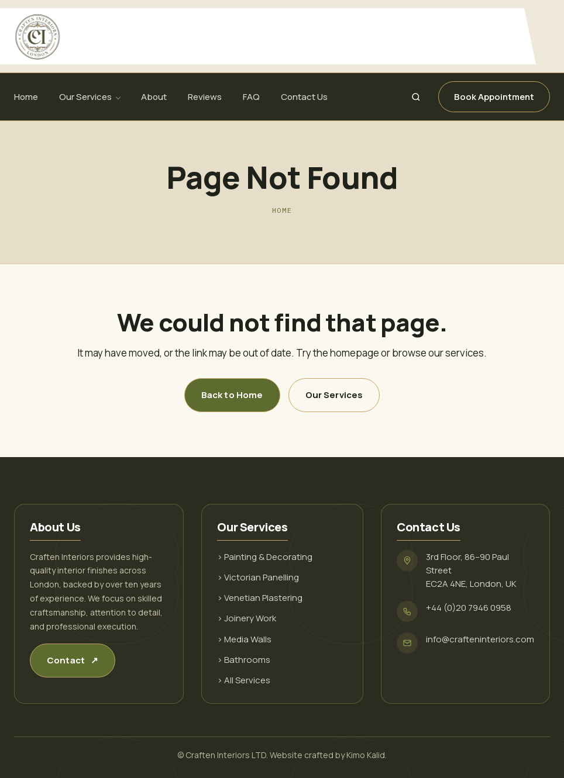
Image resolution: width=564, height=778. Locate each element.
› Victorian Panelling (258, 577)
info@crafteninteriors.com (480, 639)
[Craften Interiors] (268, 36)
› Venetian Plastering (259, 598)
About (154, 97)
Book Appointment (494, 97)
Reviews (205, 97)
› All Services (243, 680)
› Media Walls (244, 639)
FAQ (251, 97)
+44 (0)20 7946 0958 (468, 607)
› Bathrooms (243, 659)
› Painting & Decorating (264, 557)
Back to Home (232, 395)
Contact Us (304, 97)
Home (26, 97)
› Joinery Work (246, 618)
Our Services (85, 97)
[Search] (416, 97)
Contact (72, 660)
